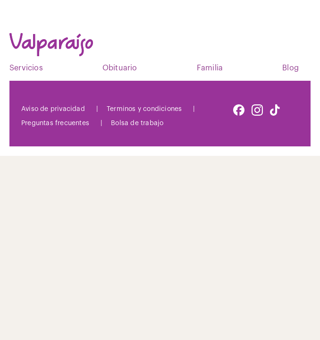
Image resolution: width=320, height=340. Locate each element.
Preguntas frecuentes (55, 123)
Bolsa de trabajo (137, 123)
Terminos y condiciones (144, 109)
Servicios (26, 68)
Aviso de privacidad (53, 109)
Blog (290, 68)
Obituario (119, 68)
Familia (210, 68)
